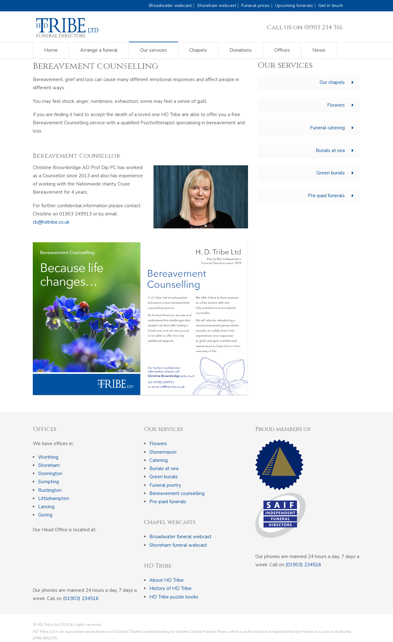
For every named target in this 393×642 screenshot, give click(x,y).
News (319, 50)
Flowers (340, 105)
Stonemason (162, 452)
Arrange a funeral (99, 50)
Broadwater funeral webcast (180, 536)
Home (51, 50)
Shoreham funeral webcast (178, 545)
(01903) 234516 (81, 598)
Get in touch (330, 6)
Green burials (335, 173)
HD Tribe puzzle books (173, 597)
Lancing (46, 507)
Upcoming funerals (294, 6)
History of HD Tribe (170, 588)
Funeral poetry (165, 485)
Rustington (49, 490)
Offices (282, 50)
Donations (240, 50)
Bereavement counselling (177, 493)
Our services (153, 50)
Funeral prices (255, 6)
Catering (158, 460)
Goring (45, 515)
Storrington (50, 473)
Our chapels (337, 82)
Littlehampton (53, 498)
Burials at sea (335, 150)
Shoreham (49, 465)
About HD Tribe (166, 580)
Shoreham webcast (216, 6)
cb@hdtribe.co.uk (51, 222)
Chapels (198, 50)
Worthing (48, 457)
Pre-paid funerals (331, 195)
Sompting (48, 482)
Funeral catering (332, 128)
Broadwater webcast (170, 6)
